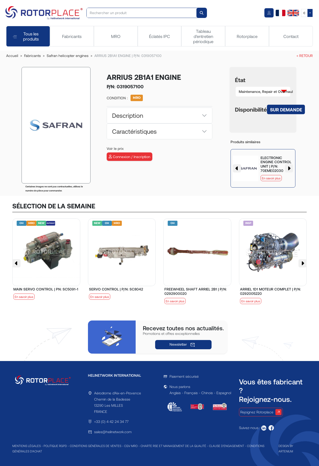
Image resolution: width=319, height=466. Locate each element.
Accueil (12, 55)
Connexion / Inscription (129, 156)
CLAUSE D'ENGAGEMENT (226, 446)
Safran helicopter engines (67, 55)
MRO (116, 36)
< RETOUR (304, 55)
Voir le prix (115, 148)
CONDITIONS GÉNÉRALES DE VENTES (95, 446)
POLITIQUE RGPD (55, 446)
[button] (263, 91)
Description (127, 115)
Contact (290, 36)
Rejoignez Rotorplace (261, 412)
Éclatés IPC (159, 36)
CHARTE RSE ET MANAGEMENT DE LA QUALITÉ (173, 446)
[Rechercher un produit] (142, 13)
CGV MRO (131, 446)
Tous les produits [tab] (26, 36)
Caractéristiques (134, 131)
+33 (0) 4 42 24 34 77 (111, 421)
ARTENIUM (285, 451)
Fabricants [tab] (72, 36)
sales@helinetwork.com (113, 432)
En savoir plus (271, 178)
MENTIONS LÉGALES (26, 446)
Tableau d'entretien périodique (203, 36)
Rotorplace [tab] (247, 36)
